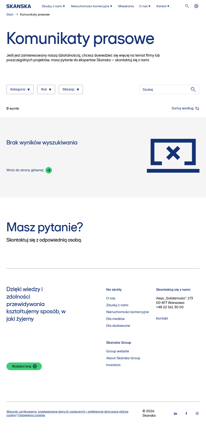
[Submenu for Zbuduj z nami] (54, 6)
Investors (113, 365)
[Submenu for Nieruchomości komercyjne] (92, 6)
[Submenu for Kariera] (163, 6)
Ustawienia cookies (31, 415)
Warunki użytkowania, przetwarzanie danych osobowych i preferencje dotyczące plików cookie (67, 413)
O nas (110, 298)
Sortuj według (186, 108)
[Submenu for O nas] (145, 6)
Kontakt (162, 318)
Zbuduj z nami (117, 305)
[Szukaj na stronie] (187, 6)
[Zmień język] (196, 6)
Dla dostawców (118, 326)
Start (9, 14)
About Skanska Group (123, 358)
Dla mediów (115, 319)
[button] (48, 170)
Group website (117, 351)
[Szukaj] (169, 89)
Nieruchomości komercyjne (127, 312)
